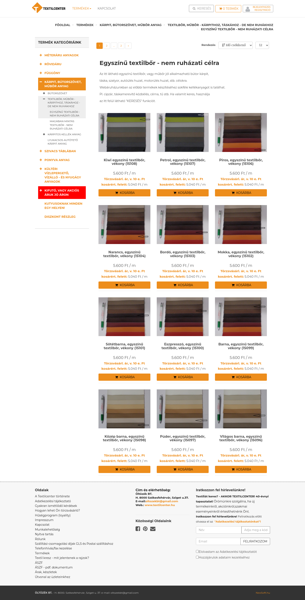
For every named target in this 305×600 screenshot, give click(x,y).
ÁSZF (39, 563)
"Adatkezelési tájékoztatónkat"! (238, 521)
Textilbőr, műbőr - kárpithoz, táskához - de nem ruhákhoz (220, 25)
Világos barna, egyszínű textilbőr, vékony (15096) (240, 438)
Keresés (202, 8)
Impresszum (44, 520)
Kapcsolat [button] (106, 8)
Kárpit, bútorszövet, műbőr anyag (131, 25)
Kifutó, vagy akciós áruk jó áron (58, 192)
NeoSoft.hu (263, 592)
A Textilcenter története (52, 496)
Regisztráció (262, 10)
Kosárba (125, 193)
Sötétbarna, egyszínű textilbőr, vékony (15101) (124, 346)
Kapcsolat (42, 525)
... (114, 45)
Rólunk (40, 539)
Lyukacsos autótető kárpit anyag (63, 141)
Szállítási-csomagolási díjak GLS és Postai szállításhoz (74, 544)
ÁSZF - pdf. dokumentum (54, 567)
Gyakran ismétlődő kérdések (56, 506)
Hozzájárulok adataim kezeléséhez (224, 557)
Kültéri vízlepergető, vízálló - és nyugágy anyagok (59, 175)
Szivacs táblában (57, 151)
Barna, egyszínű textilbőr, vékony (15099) (240, 346)
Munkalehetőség (47, 529)
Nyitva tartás (44, 534)
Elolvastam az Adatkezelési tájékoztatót (228, 552)
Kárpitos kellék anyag (61, 134)
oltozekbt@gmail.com (162, 501)
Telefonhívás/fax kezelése (53, 548)
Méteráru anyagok (58, 55)
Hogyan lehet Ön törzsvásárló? (57, 510)
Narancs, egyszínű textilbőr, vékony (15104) (124, 254)
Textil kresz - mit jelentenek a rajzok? (62, 558)
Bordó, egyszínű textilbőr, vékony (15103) (182, 254)
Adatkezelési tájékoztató (53, 501)
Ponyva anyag (54, 160)
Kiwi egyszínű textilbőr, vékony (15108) (124, 162)
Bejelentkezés (261, 7)
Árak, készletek (46, 572)
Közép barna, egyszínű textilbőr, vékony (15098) (124, 438)
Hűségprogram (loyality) (53, 515)
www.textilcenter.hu (160, 505)
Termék (228, 9)
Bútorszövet (54, 93)
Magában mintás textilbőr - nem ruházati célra (62, 125)
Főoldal (62, 25)
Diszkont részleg (60, 217)
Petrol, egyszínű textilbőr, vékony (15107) (182, 162)
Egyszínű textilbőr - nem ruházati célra (237, 29)
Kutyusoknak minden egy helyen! (63, 206)
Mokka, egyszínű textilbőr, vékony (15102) (241, 254)
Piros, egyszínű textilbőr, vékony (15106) (241, 162)
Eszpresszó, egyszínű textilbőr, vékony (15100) (182, 346)
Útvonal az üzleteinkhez (52, 577)
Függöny (49, 73)
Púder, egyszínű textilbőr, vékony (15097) (182, 438)
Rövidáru (49, 64)
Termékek (81, 8)
